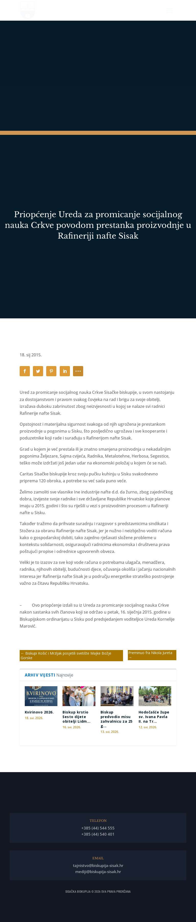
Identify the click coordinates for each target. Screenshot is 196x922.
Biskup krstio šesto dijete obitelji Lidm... (76, 717)
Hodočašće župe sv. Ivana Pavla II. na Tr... (154, 717)
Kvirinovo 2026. (39, 712)
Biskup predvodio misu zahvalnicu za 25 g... (117, 719)
